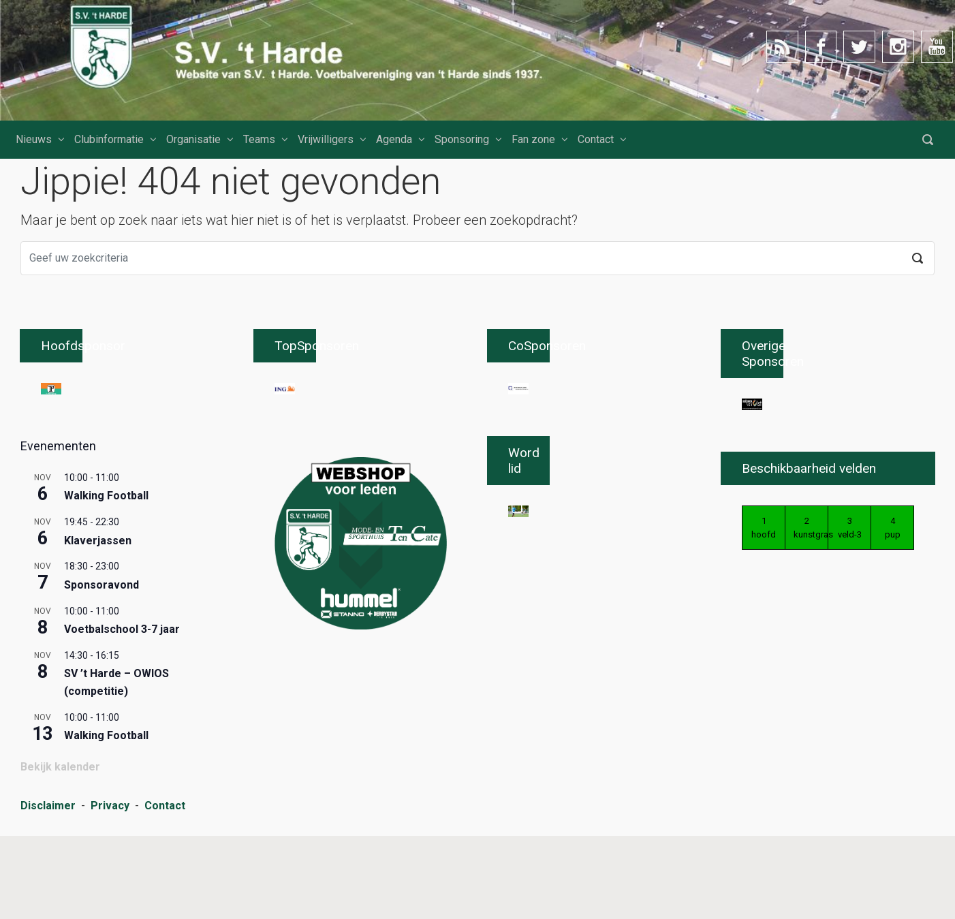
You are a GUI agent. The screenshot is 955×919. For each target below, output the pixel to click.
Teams (259, 139)
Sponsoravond (101, 669)
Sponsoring (462, 139)
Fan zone (533, 139)
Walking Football (106, 580)
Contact (596, 139)
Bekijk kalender (60, 851)
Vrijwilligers (326, 139)
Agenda (394, 139)
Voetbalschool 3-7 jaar (122, 713)
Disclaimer (48, 890)
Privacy (110, 890)
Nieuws (34, 139)
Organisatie (193, 139)
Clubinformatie (109, 139)
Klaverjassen (97, 624)
